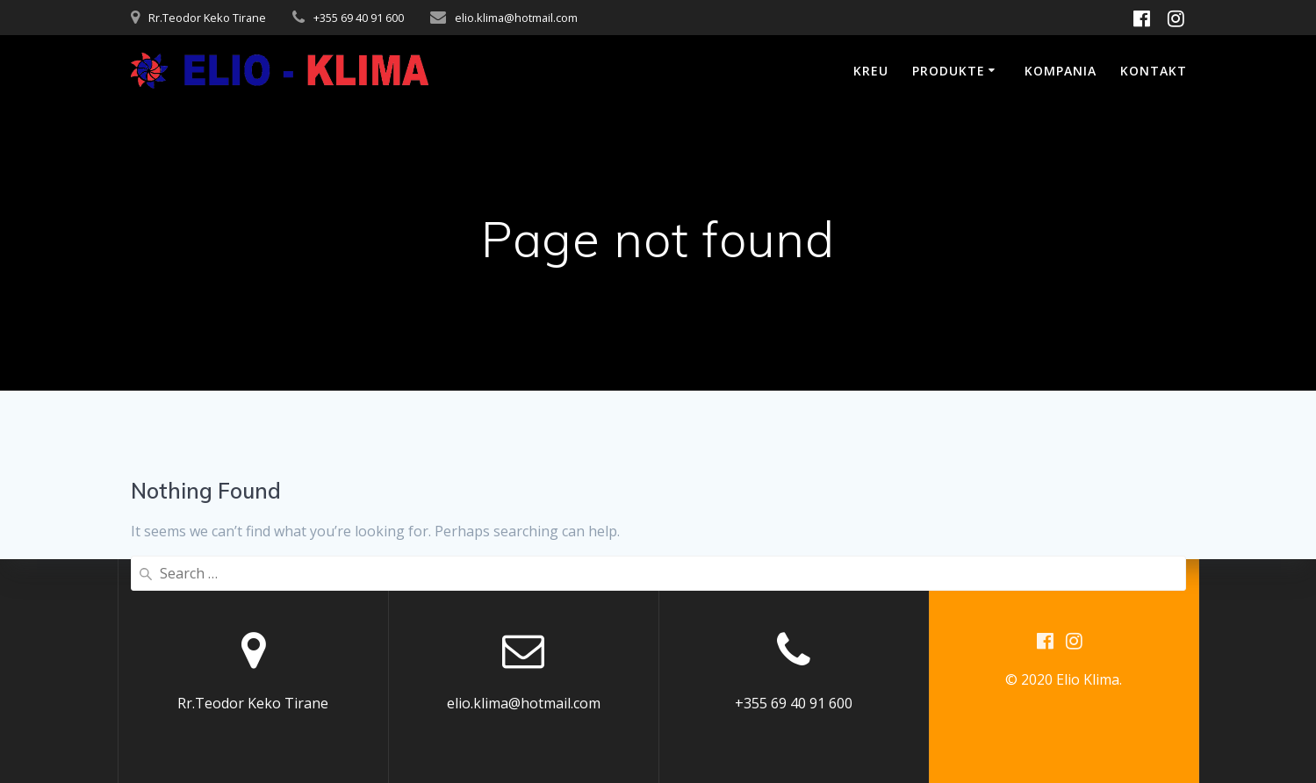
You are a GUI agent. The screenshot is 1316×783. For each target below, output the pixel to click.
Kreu (870, 70)
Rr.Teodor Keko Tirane (207, 17)
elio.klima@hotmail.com (516, 17)
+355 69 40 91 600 (358, 17)
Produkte (948, 70)
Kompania (1061, 70)
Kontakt (1153, 70)
